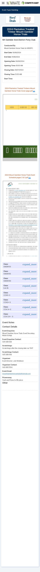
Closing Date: (9, 70)
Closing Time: (9, 74)
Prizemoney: (7, 377)
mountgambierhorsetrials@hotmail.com (16, 373)
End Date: (8, 57)
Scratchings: (7, 346)
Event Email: (7, 371)
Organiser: (6, 358)
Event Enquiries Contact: (11, 339)
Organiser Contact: (9, 365)
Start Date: (8, 52)
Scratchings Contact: (10, 352)
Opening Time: (10, 66)
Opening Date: (9, 61)
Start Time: (8, 79)
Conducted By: (10, 45)
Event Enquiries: (8, 331)
